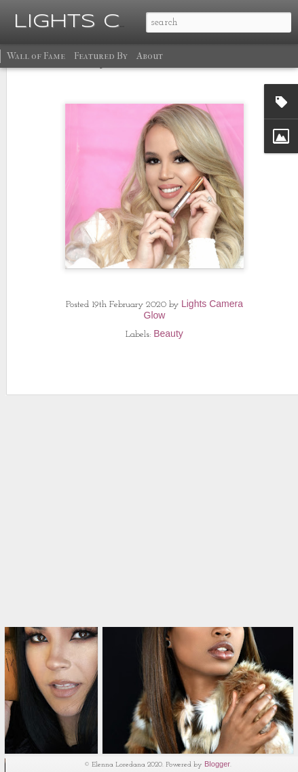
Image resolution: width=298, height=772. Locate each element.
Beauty (168, 298)
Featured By (101, 56)
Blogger (217, 764)
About (149, 56)
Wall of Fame (36, 56)
